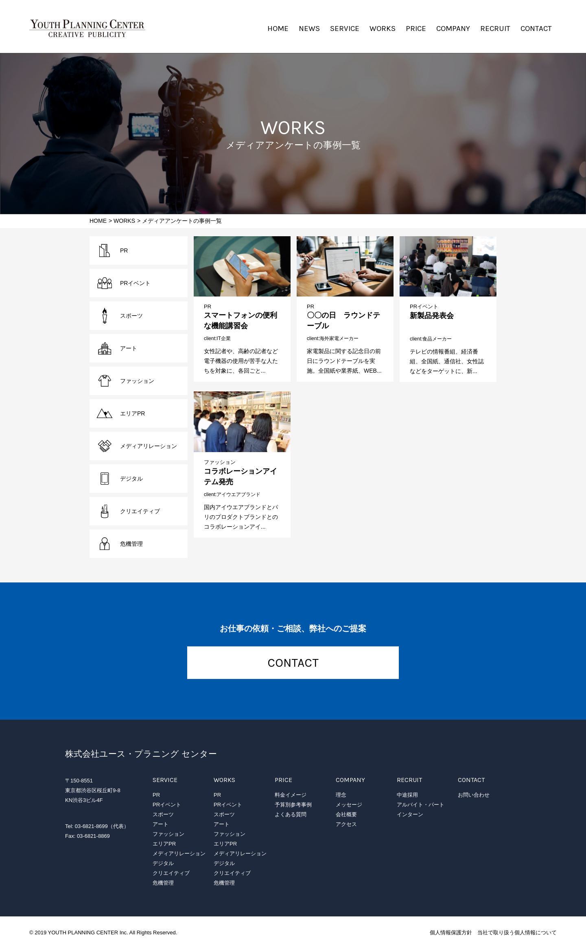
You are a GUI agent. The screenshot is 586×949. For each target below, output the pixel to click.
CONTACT (536, 28)
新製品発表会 (432, 316)
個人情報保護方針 (451, 932)
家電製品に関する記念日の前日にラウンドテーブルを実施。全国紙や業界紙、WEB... (344, 361)
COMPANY (453, 28)
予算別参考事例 (293, 805)
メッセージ (349, 805)
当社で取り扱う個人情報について (517, 932)
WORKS (383, 28)
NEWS (309, 28)
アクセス (346, 824)
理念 (341, 795)
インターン (410, 814)
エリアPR (132, 413)
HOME (278, 28)
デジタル (131, 478)
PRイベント (424, 306)
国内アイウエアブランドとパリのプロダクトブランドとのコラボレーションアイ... (241, 517)
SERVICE (344, 28)
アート (128, 348)
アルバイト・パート (420, 805)
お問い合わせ (474, 795)
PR (207, 306)
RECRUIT (495, 28)
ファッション (220, 462)
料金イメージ (290, 795)
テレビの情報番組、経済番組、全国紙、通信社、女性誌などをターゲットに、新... (447, 361)
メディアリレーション (148, 446)
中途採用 (407, 795)
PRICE (416, 28)
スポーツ (131, 315)
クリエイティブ (140, 511)
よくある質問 (290, 814)
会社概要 (346, 814)
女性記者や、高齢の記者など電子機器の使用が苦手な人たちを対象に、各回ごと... (241, 361)
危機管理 (131, 543)
